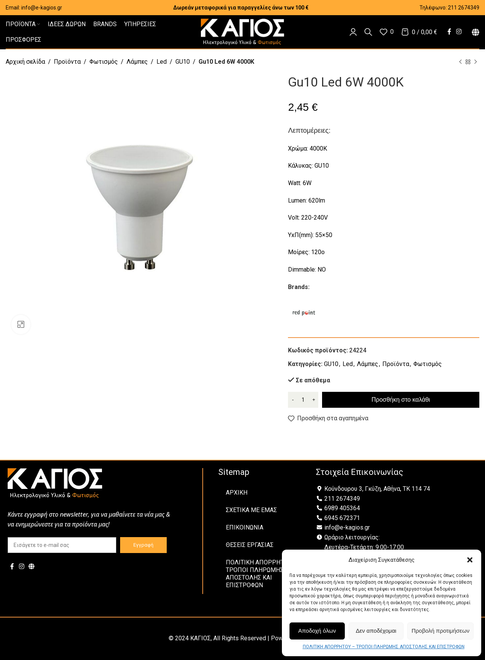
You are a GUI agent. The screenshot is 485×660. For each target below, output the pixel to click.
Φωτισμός (103, 61)
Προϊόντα (67, 61)
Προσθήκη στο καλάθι (401, 399)
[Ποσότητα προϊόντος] (303, 400)
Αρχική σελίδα (25, 61)
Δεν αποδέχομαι (376, 630)
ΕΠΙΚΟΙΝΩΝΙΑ (244, 527)
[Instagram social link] (459, 32)
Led (161, 61)
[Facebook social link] (449, 32)
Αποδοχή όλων (317, 630)
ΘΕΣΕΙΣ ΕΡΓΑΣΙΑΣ (250, 544)
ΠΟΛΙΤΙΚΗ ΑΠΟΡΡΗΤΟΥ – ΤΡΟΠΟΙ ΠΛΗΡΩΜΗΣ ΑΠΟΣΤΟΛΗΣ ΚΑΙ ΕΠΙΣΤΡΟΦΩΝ (384, 646)
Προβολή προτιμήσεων (440, 630)
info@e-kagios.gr (41, 8)
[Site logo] (242, 31)
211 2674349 (463, 8)
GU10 (182, 61)
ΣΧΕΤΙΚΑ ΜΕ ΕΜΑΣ (251, 510)
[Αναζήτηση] (368, 31)
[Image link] (55, 482)
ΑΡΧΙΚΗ (236, 492)
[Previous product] (460, 62)
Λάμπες (137, 61)
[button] (470, 560)
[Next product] (475, 62)
